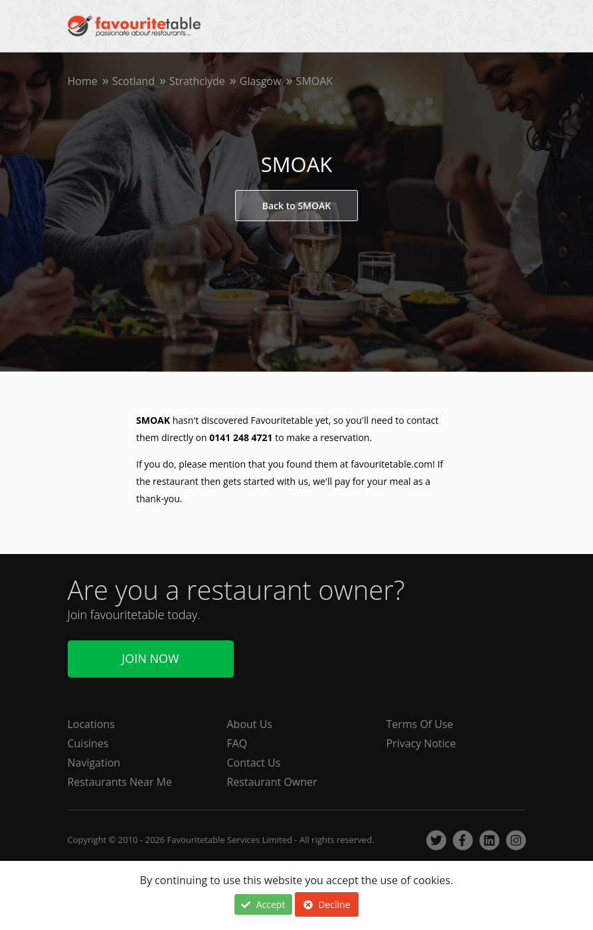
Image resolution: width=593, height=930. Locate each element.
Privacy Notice (421, 743)
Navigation (94, 762)
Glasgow (261, 81)
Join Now (150, 659)
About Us (250, 724)
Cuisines (88, 743)
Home (83, 81)
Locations (91, 724)
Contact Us (254, 762)
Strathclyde (197, 81)
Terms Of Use (420, 724)
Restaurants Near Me (120, 782)
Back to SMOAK (296, 205)
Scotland (133, 81)
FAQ (237, 743)
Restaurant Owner (272, 782)
